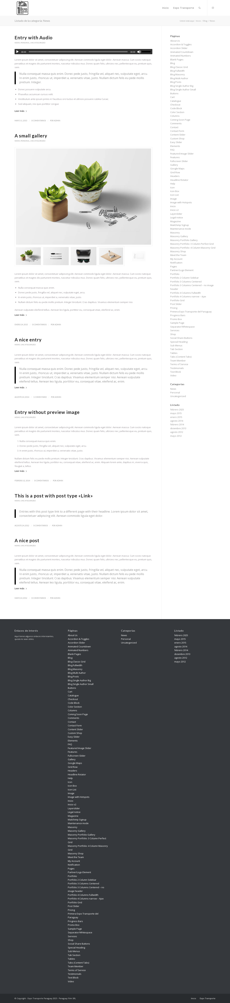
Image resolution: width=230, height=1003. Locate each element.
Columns (175, 115)
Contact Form (177, 131)
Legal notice (176, 217)
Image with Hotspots (181, 202)
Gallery (174, 164)
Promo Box (176, 319)
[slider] (78, 51)
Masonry (175, 232)
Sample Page (177, 322)
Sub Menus (176, 345)
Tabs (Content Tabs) (181, 356)
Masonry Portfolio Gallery (184, 240)
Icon (172, 187)
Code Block (176, 108)
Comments (176, 123)
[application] (84, 51)
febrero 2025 (177, 409)
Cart (172, 97)
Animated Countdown (181, 52)
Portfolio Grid (177, 300)
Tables (173, 353)
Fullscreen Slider (179, 161)
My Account (176, 258)
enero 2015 (176, 417)
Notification (176, 262)
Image (173, 198)
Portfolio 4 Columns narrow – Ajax (188, 296)
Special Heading (178, 341)
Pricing (173, 307)
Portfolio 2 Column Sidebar (184, 277)
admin (57, 121)
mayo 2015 (176, 413)
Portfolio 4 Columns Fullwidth (185, 292)
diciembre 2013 (178, 428)
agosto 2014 (176, 420)
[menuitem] (165, 8)
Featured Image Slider (182, 153)
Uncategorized (37, 43)
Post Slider (176, 304)
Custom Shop (177, 138)
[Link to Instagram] (212, 7)
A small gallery (31, 135)
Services (174, 330)
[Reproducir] (17, 52)
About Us (175, 40)
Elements (175, 146)
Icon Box (174, 191)
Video (173, 375)
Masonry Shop (178, 251)
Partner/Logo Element (181, 270)
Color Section (177, 112)
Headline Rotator (179, 180)
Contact (174, 127)
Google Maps (177, 168)
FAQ (172, 149)
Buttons (174, 93)
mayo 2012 (176, 435)
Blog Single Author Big (181, 85)
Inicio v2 (174, 210)
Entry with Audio (34, 37)
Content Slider (177, 134)
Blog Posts (175, 82)
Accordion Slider (178, 48)
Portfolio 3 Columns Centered (186, 281)
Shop (173, 334)
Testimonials (177, 368)
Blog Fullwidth (177, 70)
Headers (175, 176)
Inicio (173, 206)
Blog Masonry (177, 74)
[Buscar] (199, 8)
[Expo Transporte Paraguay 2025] (22, 8)
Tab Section (176, 349)
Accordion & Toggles (181, 44)
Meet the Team (178, 255)
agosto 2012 (176, 432)
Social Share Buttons (181, 337)
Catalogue (175, 101)
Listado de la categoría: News (32, 20)
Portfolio (174, 274)
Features (175, 157)
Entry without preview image (47, 412)
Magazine (175, 221)
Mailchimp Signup (179, 225)
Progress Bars (177, 315)
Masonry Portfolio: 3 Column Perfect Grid (192, 243)
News (17, 43)
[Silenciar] (139, 52)
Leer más (21, 111)
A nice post (27, 540)
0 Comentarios (38, 121)
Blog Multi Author (179, 78)
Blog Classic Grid (179, 67)
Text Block (175, 371)
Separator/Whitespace (182, 326)
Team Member (178, 360)
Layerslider (176, 213)
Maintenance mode (180, 228)
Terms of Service (179, 364)
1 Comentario (40, 397)
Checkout (175, 104)
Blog (172, 63)
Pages (173, 266)
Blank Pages (176, 59)
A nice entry (28, 339)
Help (172, 183)
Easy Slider (176, 142)
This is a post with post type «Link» (54, 496)
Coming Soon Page (180, 119)
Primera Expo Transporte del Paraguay (191, 311)
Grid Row (175, 172)
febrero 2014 (177, 424)
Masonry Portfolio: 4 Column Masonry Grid (192, 247)
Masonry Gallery (179, 236)
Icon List (174, 194)
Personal (25, 43)
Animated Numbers (180, 55)
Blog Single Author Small (183, 89)
